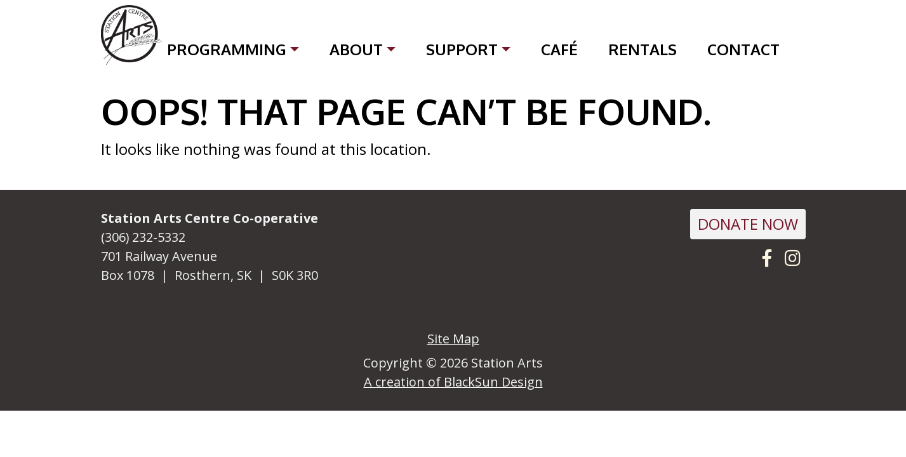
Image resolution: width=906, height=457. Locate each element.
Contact (743, 49)
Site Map (453, 338)
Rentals (642, 49)
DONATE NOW (748, 223)
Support (462, 49)
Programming (226, 49)
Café (559, 49)
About (356, 49)
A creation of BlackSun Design (453, 381)
